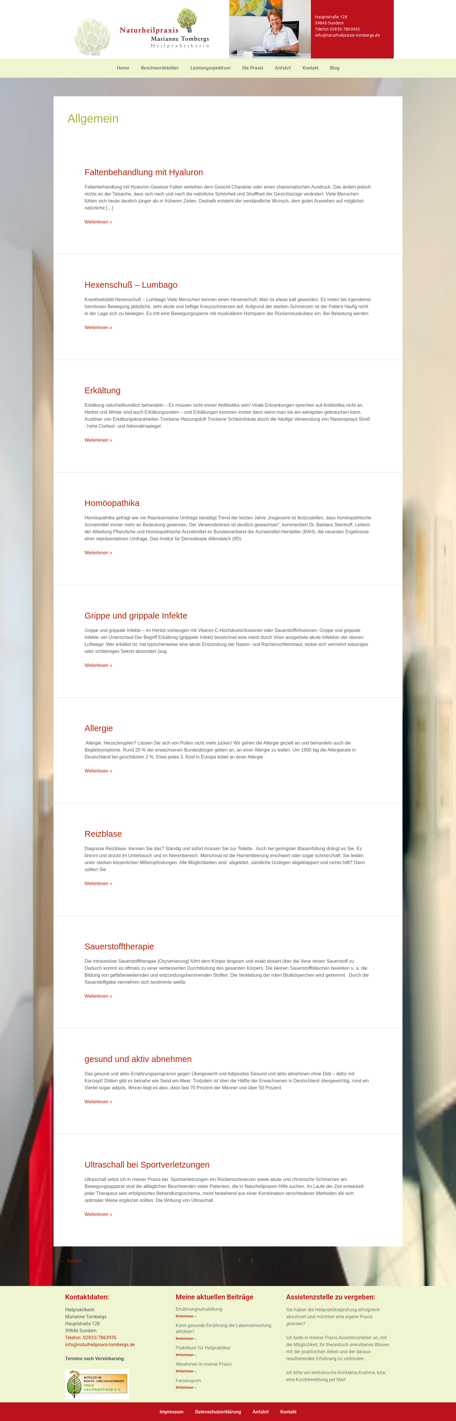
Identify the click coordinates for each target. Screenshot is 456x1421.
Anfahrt (283, 68)
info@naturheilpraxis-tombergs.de (347, 35)
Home (123, 68)
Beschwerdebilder (160, 68)
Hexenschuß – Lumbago (132, 284)
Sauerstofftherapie (120, 946)
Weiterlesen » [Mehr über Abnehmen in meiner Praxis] (186, 1370)
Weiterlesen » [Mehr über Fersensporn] (186, 1387)
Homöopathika (113, 503)
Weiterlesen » (99, 221)
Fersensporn (188, 1379)
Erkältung (103, 390)
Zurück (72, 1260)
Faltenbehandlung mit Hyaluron (145, 172)
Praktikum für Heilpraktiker (203, 1347)
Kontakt (310, 68)
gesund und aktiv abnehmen (139, 1058)
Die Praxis (252, 68)
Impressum (172, 1411)
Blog (334, 68)
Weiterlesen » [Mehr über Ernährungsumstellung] (186, 1316)
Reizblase (104, 834)
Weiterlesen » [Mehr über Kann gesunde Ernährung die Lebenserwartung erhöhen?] (186, 1338)
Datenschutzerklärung (218, 1411)
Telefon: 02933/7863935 (91, 1337)
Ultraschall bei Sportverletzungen (149, 1164)
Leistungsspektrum (210, 68)
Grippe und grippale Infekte (137, 615)
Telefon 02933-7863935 (337, 29)
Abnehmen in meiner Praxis (204, 1363)
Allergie (99, 728)
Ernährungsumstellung (199, 1308)
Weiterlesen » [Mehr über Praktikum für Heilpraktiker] (186, 1354)
